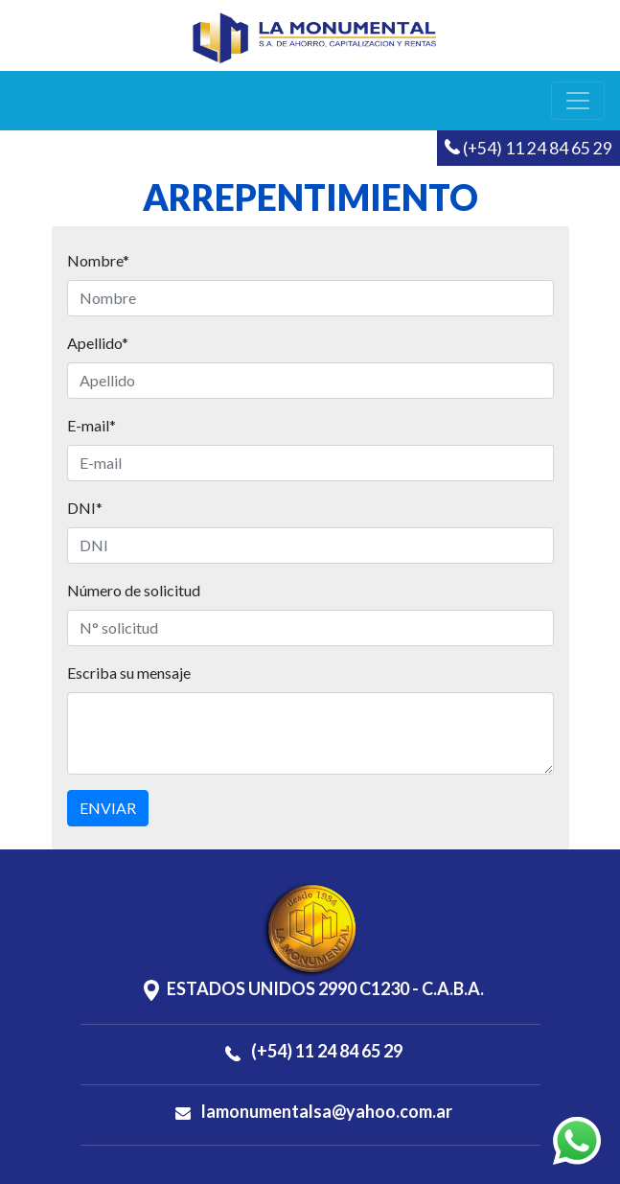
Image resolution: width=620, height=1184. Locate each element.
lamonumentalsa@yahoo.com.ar (313, 1111)
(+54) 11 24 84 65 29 (528, 148)
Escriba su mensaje (129, 672)
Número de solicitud (133, 590)
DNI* (85, 508)
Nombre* (98, 260)
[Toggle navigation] (578, 100)
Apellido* (97, 343)
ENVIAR (108, 808)
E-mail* (91, 425)
